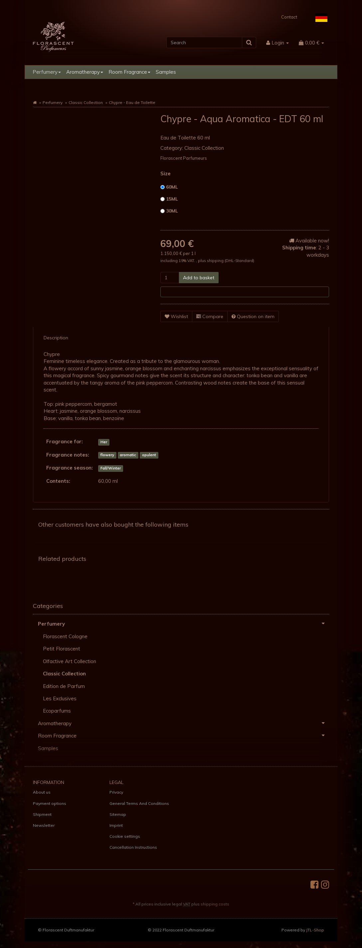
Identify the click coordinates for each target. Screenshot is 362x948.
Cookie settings (124, 836)
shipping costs (215, 904)
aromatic (128, 455)
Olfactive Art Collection (69, 661)
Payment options (49, 803)
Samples (166, 72)
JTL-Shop (315, 929)
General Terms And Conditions (139, 803)
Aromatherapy (84, 72)
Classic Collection (86, 102)
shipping (216, 260)
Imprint (116, 825)
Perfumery (47, 72)
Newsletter (44, 825)
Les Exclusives (60, 698)
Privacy (116, 792)
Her (103, 442)
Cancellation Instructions (133, 847)
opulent (149, 455)
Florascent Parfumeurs (183, 158)
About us (42, 792)
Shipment (42, 814)
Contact (289, 17)
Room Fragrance (129, 72)
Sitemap (117, 814)
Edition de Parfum (64, 686)
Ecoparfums (57, 711)
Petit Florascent (61, 649)
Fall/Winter (110, 468)
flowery (107, 455)
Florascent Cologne (65, 636)
